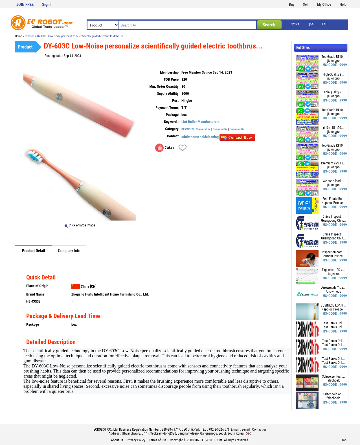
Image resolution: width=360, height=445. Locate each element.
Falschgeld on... (333, 394)
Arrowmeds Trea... (333, 288)
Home (18, 36)
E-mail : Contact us (254, 429)
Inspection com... (333, 252)
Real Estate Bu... (333, 199)
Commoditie (203, 129)
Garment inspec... (333, 256)
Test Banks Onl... (333, 323)
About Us (117, 440)
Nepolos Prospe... (333, 203)
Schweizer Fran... (333, 376)
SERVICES (187, 129)
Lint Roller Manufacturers (200, 122)
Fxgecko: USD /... (333, 270)
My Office (324, 4)
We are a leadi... (333, 181)
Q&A (311, 24)
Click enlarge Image (80, 225)
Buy (292, 4)
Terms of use (157, 440)
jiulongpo (333, 61)
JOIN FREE (25, 4)
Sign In (47, 4)
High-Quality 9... (333, 74)
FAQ (325, 24)
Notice (295, 24)
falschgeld (333, 380)
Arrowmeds (333, 292)
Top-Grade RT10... (334, 57)
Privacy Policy (136, 440)
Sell (306, 4)
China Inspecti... (333, 217)
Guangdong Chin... (333, 220)
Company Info (69, 250)
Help (343, 4)
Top (343, 440)
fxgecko (333, 274)
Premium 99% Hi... (333, 163)
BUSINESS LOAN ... (333, 305)
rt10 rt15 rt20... (333, 128)
